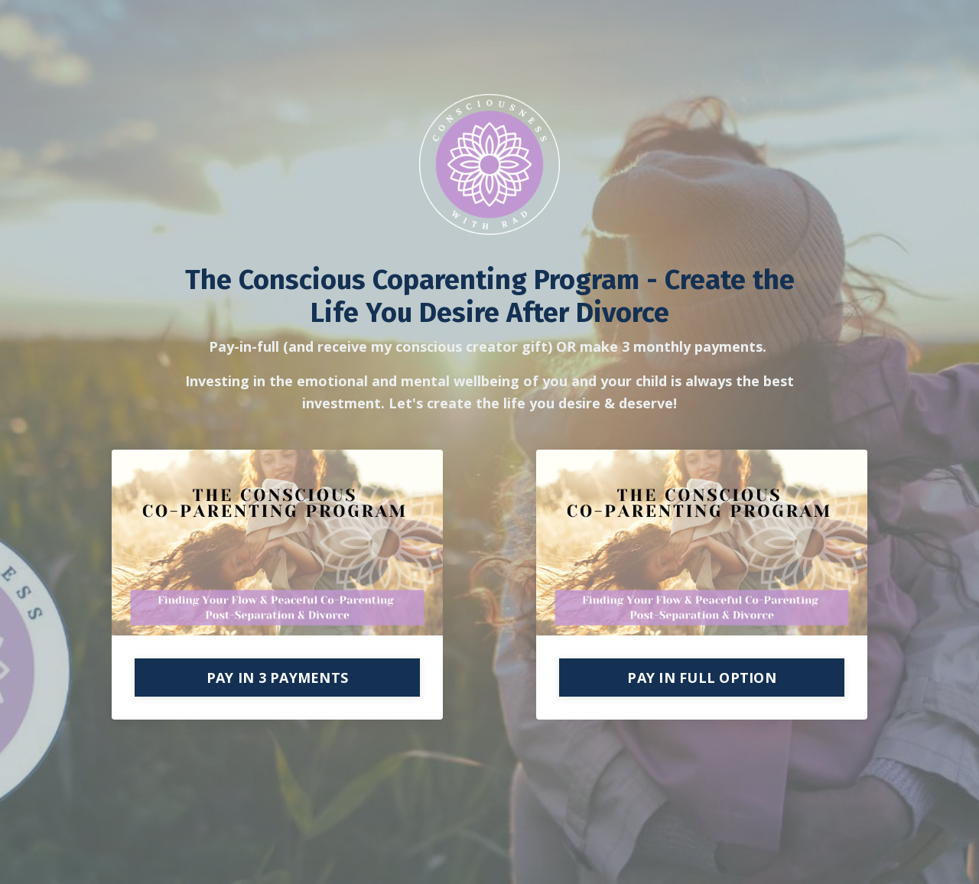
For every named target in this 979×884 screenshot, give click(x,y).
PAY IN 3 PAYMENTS (277, 677)
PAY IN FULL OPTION (701, 677)
